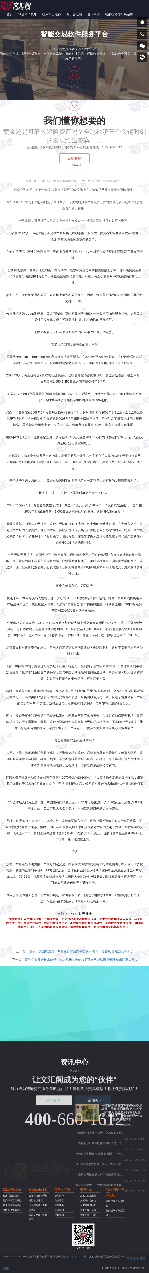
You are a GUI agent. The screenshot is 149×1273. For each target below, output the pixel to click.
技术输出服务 (51, 14)
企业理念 (59, 1200)
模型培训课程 (36, 1200)
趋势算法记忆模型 (12, 1200)
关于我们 (122, 1268)
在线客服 (74, 158)
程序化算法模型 (11, 1195)
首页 (10, 14)
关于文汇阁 (74, 14)
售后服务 (59, 1205)
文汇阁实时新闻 (88, 1210)
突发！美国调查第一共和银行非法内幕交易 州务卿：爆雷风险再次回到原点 (81, 951)
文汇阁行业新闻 (88, 1195)
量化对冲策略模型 (12, 1205)
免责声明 (59, 1210)
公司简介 (59, 1195)
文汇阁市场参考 (88, 1200)
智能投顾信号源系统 (119, 14)
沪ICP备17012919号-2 (77, 1256)
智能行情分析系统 (38, 1195)
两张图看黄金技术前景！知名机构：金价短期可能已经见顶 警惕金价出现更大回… (81, 959)
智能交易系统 (137, 1268)
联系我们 (59, 1215)
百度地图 (132, 1258)
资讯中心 (93, 14)
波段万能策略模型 (12, 1210)
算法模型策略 (27, 14)
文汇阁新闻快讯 (88, 1205)
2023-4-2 (74, 165)
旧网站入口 (108, 1268)
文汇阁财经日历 (88, 1215)
